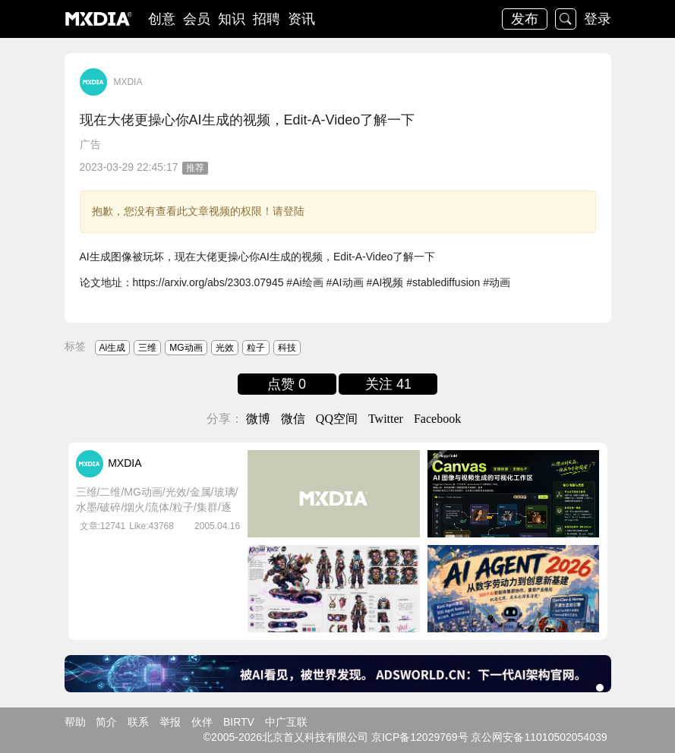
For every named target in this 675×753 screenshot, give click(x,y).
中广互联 (286, 722)
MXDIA (127, 82)
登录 (597, 19)
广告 (90, 144)
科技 (287, 347)
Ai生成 (112, 347)
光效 (225, 347)
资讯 (301, 19)
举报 (170, 722)
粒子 (256, 347)
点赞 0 (286, 384)
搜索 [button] (565, 19)
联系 (138, 722)
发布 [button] (524, 19)
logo (99, 19)
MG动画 (185, 347)
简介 (106, 722)
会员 (196, 19)
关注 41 (388, 384)
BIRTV (238, 722)
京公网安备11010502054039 (539, 737)
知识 (231, 19)
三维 (147, 347)
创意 (161, 19)
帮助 (75, 722)
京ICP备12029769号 (419, 737)
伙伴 (202, 722)
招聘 (266, 19)
